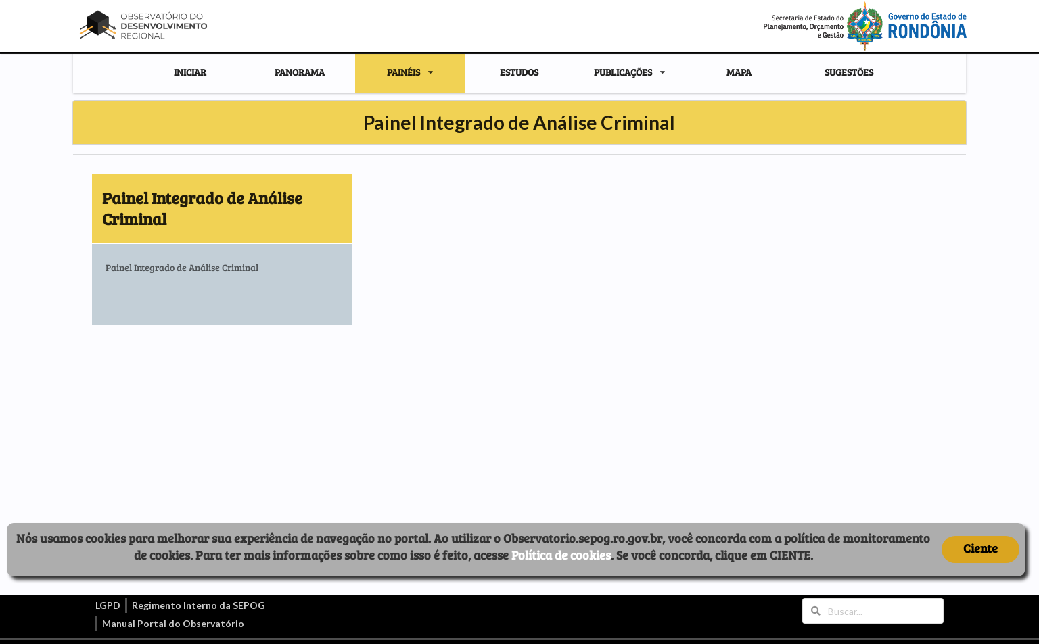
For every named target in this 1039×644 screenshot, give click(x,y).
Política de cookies (561, 555)
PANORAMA (300, 72)
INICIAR (190, 72)
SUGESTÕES (849, 72)
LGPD (107, 605)
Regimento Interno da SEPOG (198, 605)
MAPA (739, 72)
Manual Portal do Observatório (173, 623)
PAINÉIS (403, 72)
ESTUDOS (519, 72)
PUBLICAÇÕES (623, 72)
